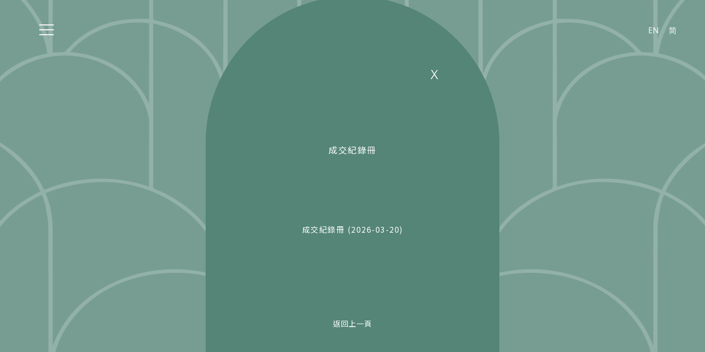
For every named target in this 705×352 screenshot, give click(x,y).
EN (653, 30)
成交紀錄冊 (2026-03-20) (352, 229)
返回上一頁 (352, 323)
